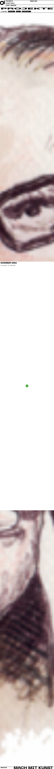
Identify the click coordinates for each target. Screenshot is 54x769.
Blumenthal (25, 11)
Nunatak (10, 11)
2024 (17, 11)
